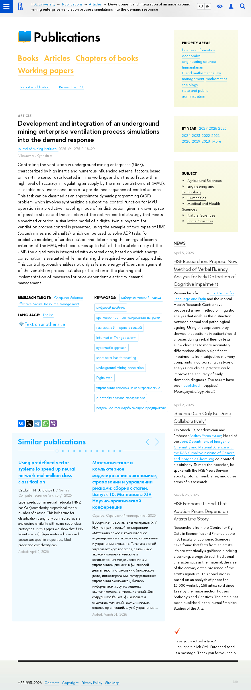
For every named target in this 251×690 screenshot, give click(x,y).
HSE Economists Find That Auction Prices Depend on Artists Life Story (201, 511)
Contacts (51, 682)
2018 (206, 141)
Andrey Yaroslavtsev (205, 435)
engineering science (199, 61)
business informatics (198, 50)
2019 (196, 141)
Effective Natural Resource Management (48, 304)
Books (28, 58)
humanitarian (192, 67)
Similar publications (52, 442)
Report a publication (35, 87)
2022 (206, 135)
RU (201, 6)
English (48, 315)
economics (191, 55)
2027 (203, 128)
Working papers (46, 70)
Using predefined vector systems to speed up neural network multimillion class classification (46, 472)
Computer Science (68, 298)
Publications (67, 37)
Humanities (196, 197)
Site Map (112, 682)
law (218, 72)
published (191, 385)
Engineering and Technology (198, 189)
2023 (196, 135)
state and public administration (195, 93)
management (193, 78)
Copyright (70, 682)
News (180, 243)
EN (207, 6)
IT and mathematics (198, 72)
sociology (190, 84)
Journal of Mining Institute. (38, 149)
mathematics (216, 78)
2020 (186, 141)
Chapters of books (107, 58)
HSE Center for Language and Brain (204, 295)
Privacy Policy (91, 682)
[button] (57, 451)
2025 (222, 128)
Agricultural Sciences (204, 180)
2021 (215, 135)
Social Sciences (200, 220)
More (216, 141)
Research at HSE (71, 87)
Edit (235, 682)
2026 (213, 128)
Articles (57, 58)
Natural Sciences (201, 215)
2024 (186, 135)
